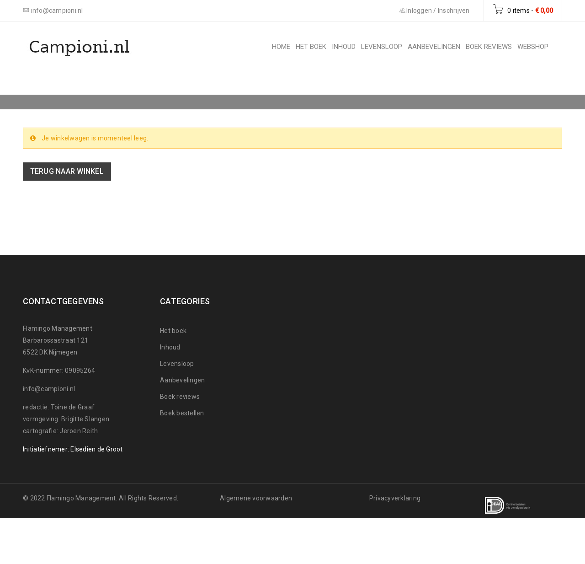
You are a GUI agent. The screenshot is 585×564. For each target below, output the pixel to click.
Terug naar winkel (67, 171)
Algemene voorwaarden (256, 498)
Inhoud (170, 347)
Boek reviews (180, 396)
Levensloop (177, 363)
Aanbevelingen (182, 380)
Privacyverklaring (394, 498)
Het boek (173, 330)
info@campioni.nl (49, 388)
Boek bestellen (182, 413)
